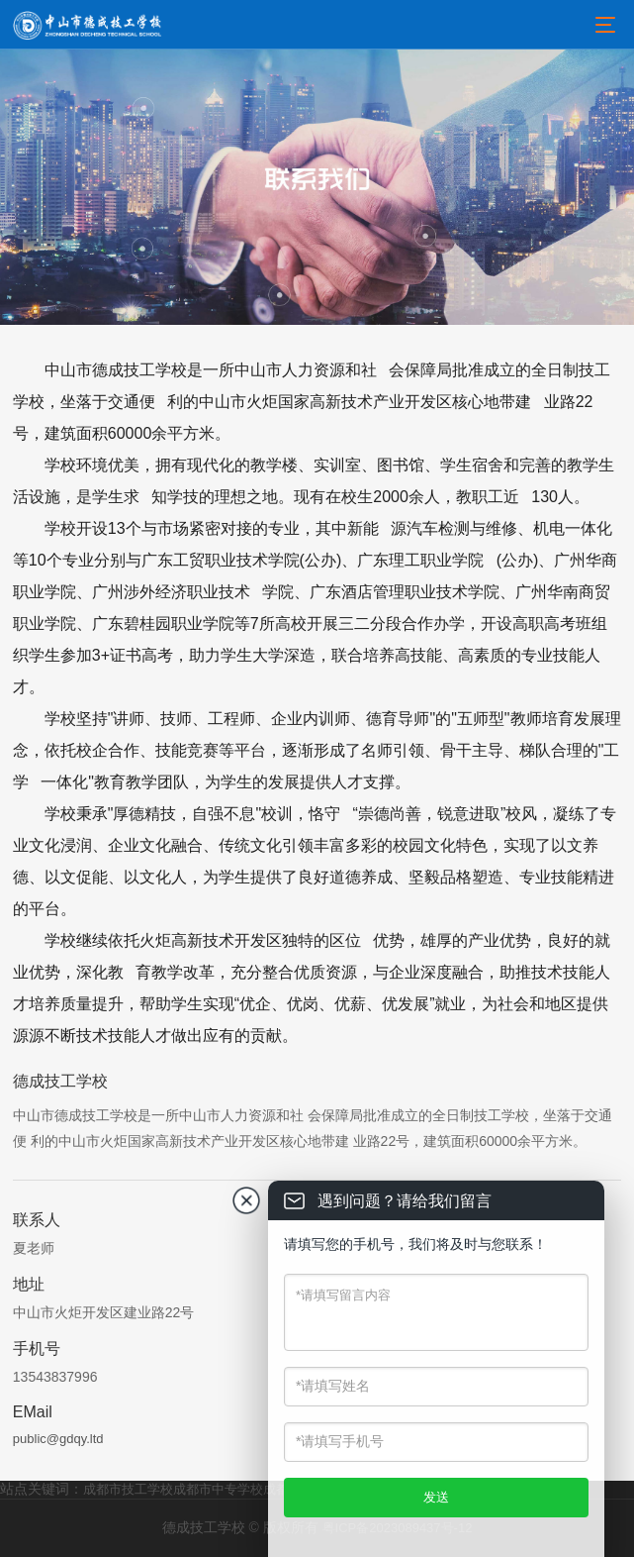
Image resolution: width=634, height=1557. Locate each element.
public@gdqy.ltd (58, 1438)
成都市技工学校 (128, 1489)
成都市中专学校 (218, 1489)
